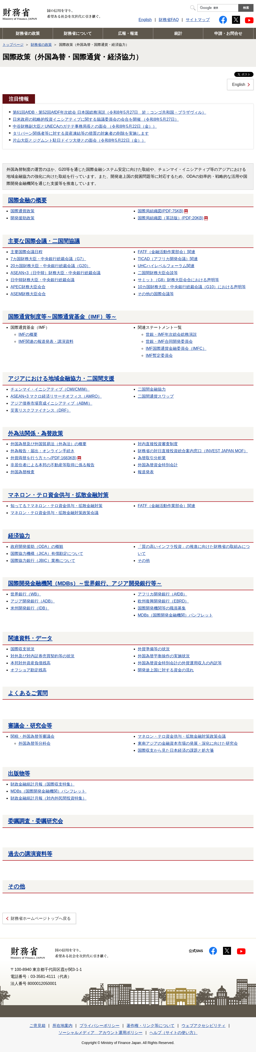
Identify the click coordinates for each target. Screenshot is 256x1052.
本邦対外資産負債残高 (30, 663)
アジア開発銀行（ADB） (32, 601)
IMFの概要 (28, 334)
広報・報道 (128, 33)
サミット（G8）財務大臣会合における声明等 (178, 280)
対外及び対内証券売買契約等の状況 (42, 656)
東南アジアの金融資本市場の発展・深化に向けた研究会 (188, 743)
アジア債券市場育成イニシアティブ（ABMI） (51, 403)
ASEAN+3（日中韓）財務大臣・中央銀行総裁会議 (55, 273)
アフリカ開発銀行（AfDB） (162, 594)
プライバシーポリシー (100, 1025)
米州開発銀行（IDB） (29, 608)
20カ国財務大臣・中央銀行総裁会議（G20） (50, 266)
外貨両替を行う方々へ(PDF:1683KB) (45, 458)
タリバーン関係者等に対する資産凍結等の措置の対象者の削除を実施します (81, 133)
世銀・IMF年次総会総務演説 (171, 334)
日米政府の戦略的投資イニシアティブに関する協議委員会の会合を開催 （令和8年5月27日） (96, 119)
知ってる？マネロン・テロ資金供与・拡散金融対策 (56, 506)
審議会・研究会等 (30, 725)
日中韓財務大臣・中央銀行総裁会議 (42, 280)
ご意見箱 (38, 1025)
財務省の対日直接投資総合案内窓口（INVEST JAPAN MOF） (193, 451)
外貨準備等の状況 (154, 649)
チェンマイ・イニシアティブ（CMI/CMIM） (50, 389)
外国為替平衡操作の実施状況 (164, 656)
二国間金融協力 (152, 389)
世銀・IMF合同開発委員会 (169, 341)
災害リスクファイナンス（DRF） (40, 410)
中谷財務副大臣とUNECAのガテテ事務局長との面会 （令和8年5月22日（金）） (85, 126)
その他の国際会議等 (156, 294)
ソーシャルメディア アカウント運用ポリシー (100, 1032)
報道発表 (146, 472)
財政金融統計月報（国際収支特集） (42, 784)
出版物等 (19, 773)
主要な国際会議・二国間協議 (44, 241)
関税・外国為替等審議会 (32, 736)
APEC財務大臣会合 (28, 287)
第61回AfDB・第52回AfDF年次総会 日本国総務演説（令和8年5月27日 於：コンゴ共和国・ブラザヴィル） (109, 112)
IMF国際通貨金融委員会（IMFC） (176, 348)
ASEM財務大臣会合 (28, 294)
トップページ (13, 45)
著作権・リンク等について (150, 1025)
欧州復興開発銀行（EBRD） (163, 601)
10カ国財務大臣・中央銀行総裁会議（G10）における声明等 (192, 287)
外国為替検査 (22, 472)
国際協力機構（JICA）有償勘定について (46, 553)
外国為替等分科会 (34, 743)
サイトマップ (198, 20)
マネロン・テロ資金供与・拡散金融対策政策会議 (54, 513)
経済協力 (19, 536)
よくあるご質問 (28, 693)
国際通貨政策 (22, 211)
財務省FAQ (169, 20)
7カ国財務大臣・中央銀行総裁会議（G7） (48, 259)
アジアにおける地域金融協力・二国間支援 (61, 378)
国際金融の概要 (27, 200)
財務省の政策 (28, 33)
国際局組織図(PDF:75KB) (163, 211)
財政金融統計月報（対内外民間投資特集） (48, 798)
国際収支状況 (22, 649)
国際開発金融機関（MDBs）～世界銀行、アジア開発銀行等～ (85, 583)
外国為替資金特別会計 (158, 465)
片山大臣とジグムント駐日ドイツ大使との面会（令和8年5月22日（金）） (79, 140)
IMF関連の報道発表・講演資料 (46, 341)
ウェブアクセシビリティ (204, 1025)
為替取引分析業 (152, 458)
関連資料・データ (30, 638)
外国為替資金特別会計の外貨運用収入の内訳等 (180, 663)
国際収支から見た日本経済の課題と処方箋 (176, 750)
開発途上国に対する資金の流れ (166, 670)
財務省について (78, 33)
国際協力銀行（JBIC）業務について (42, 560)
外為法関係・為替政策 (35, 433)
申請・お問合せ (228, 33)
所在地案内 (62, 1025)
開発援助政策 (22, 218)
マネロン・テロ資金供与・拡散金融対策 (58, 495)
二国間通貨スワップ (156, 396)
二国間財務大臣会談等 (158, 273)
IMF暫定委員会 (159, 355)
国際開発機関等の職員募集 (162, 608)
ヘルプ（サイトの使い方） (174, 1032)
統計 (178, 33)
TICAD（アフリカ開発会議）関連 (168, 259)
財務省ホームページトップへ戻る (41, 918)
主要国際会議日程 (26, 252)
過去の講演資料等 (30, 854)
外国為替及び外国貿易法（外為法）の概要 (48, 444)
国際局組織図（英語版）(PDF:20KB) (173, 218)
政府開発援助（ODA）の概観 (36, 546)
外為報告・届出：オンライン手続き (42, 451)
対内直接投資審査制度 (158, 444)
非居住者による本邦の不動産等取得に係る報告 (52, 465)
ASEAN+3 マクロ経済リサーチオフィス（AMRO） (56, 396)
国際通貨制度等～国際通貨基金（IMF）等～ (62, 317)
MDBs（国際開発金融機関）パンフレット (175, 615)
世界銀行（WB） (25, 594)
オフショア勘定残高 (28, 670)
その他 (144, 560)
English (145, 20)
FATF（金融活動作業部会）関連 (166, 252)
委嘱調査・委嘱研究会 (35, 821)
